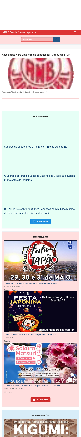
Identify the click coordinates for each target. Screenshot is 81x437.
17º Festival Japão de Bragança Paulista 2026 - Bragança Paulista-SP (30, 283)
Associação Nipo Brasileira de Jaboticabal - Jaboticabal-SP (36, 54)
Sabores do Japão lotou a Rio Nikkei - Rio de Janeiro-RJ (35, 146)
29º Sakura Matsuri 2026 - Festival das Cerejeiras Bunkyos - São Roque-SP (32, 386)
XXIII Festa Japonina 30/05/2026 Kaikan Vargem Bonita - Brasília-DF (30, 334)
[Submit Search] (56, 39)
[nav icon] (75, 32)
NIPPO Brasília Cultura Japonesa (21, 32)
